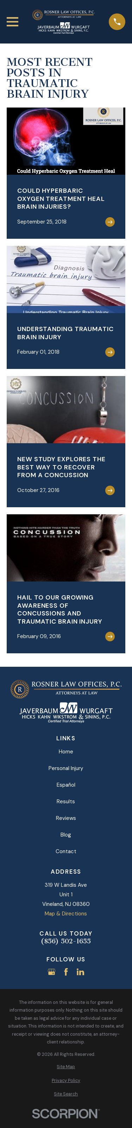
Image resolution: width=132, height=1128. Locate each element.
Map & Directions (66, 913)
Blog (66, 834)
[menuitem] (66, 1067)
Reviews (66, 818)
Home (66, 751)
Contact (66, 851)
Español (66, 784)
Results (66, 801)
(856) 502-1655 (66, 941)
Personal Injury (66, 768)
